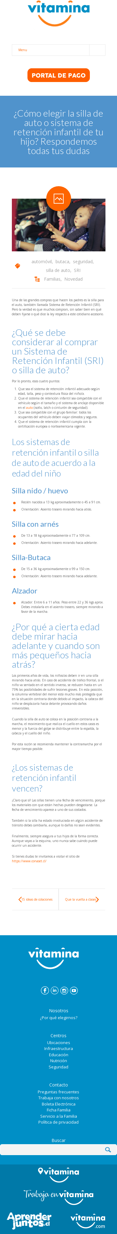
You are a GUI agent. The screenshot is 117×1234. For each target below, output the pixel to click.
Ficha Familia (59, 1110)
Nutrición (58, 1060)
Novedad (73, 279)
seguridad (83, 261)
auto (29, 407)
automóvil (42, 261)
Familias (52, 279)
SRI (77, 270)
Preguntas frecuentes (58, 1092)
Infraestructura (58, 1048)
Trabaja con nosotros (58, 1098)
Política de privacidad (58, 1122)
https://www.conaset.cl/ (29, 861)
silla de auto (58, 270)
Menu (61, 50)
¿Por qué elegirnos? (58, 1017)
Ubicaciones (58, 1042)
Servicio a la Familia (58, 1116)
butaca (62, 261)
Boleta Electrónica (59, 1104)
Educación (58, 1054)
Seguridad (58, 1067)
